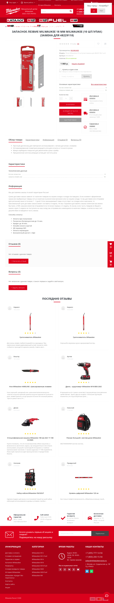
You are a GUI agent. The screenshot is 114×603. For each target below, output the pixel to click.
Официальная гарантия (19, 516)
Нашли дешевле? (78, 64)
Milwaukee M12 (38, 553)
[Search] (70, 11)
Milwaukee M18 (38, 562)
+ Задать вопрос (18, 287)
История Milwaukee (44, 5)
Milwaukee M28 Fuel (39, 572)
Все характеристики (99, 84)
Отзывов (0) (63, 140)
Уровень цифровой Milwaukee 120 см (83, 493)
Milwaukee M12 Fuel (39, 556)
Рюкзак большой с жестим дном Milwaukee (84, 438)
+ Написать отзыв (18, 261)
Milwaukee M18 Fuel (39, 566)
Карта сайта (10, 584)
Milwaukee (75, 50)
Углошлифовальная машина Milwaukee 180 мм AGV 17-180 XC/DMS (30, 439)
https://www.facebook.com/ (60, 569)
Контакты (58, 5)
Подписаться (100, 533)
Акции (7, 587)
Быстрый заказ (70, 120)
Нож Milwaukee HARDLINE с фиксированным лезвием (30, 386)
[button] (111, 263)
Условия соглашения (13, 556)
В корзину (70, 104)
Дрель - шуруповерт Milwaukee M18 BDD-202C (84, 386)
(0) (78, 44)
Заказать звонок (81, 14)
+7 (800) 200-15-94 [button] (94, 557)
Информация (48, 140)
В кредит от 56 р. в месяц (70, 112)
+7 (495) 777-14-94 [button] (94, 553)
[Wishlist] (98, 44)
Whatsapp (91, 571)
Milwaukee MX (37, 575)
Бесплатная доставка (98, 515)
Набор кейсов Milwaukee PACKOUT (30, 493)
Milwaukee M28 (38, 569)
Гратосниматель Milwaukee (30, 337)
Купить (87, 76)
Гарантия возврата (71, 515)
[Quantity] (66, 98)
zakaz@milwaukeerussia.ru (96, 561)
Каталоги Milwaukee (13, 562)
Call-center (44, 515)
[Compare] (105, 44)
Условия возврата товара (15, 569)
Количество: (64, 95)
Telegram (87, 571)
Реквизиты (9, 566)
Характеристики (32, 140)
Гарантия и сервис (94, 125)
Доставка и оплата (94, 97)
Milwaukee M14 (38, 559)
